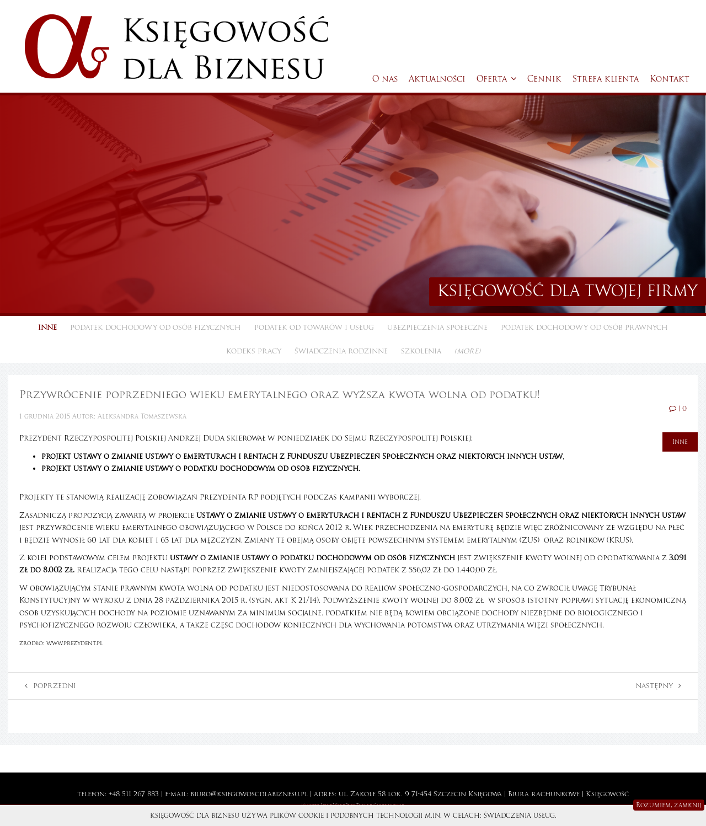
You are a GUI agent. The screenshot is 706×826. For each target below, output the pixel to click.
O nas (385, 78)
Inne (47, 327)
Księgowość (607, 794)
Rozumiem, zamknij (669, 805)
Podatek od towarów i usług (314, 327)
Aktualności (437, 78)
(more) (467, 351)
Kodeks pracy (253, 351)
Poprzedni (50, 686)
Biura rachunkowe (544, 794)
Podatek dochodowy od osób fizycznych (155, 327)
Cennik (544, 78)
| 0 (678, 408)
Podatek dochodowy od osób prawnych (584, 327)
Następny (658, 686)
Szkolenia (421, 351)
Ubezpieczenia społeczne (437, 327)
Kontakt (669, 78)
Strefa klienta (606, 78)
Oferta (496, 78)
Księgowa (485, 794)
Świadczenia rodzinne (341, 351)
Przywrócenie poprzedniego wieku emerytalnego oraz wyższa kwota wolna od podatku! (279, 394)
